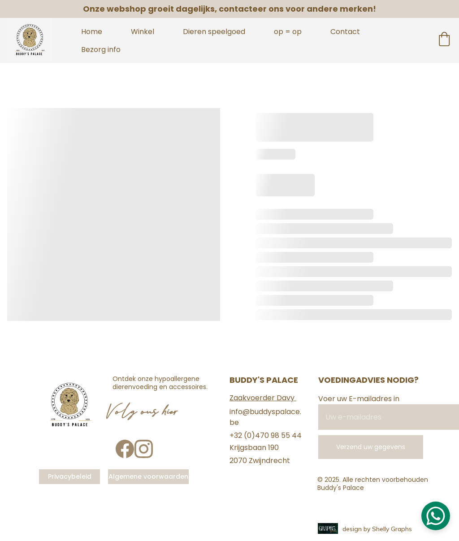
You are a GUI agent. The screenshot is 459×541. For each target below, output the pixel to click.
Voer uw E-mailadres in (358, 399)
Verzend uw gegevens (370, 446)
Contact (345, 31)
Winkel (142, 31)
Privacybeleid (69, 476)
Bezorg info (101, 49)
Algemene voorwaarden (148, 476)
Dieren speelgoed (214, 31)
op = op (288, 31)
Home (91, 31)
